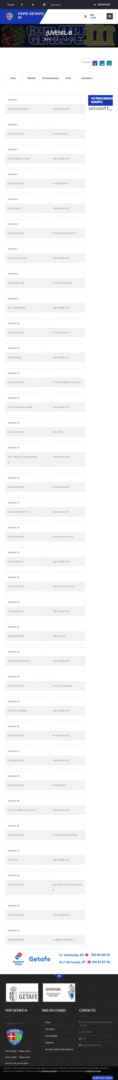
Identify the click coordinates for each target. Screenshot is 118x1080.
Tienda (10, 4)
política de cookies (49, 1071)
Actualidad (51, 1036)
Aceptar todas (102, 1078)
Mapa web (24, 1050)
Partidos (50, 1029)
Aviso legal (10, 1050)
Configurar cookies (93, 1071)
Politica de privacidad (16, 1063)
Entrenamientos (49, 78)
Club (47, 1022)
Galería (49, 1042)
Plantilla (31, 78)
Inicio (47, 39)
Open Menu (110, 16)
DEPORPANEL (102, 5)
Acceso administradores (59, 1049)
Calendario (86, 78)
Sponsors (55, 4)
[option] (22, 994)
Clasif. (68, 78)
